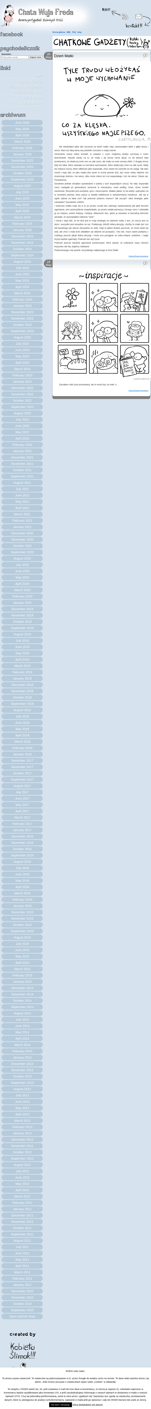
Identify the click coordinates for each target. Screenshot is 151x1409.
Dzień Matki (63, 56)
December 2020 (22, 533)
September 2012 (22, 1158)
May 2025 (22, 204)
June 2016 (22, 874)
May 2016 (22, 880)
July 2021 (22, 489)
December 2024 (22, 236)
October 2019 (22, 621)
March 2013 (22, 1120)
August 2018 (22, 710)
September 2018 (22, 703)
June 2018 (22, 722)
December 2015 (22, 912)
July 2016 (22, 868)
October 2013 (22, 1076)
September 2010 (22, 1310)
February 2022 (22, 444)
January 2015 (22, 981)
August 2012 (22, 1165)
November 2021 (22, 463)
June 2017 (22, 798)
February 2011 (22, 1278)
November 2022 (22, 394)
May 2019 (22, 653)
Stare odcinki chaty (22, 1316)
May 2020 (22, 577)
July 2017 (22, 792)
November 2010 (22, 1297)
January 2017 (22, 830)
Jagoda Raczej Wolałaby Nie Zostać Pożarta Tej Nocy (25, 86)
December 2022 (22, 388)
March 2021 (22, 514)
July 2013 (22, 1095)
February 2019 (22, 672)
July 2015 (22, 943)
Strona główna (58, 32)
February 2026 (22, 148)
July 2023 (22, 343)
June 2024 (22, 274)
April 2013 (22, 1114)
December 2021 (22, 457)
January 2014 (22, 1057)
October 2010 (22, 1303)
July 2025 (22, 192)
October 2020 (22, 546)
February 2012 (22, 1202)
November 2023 (22, 318)
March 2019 (22, 666)
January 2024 (22, 305)
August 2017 (22, 786)
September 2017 (22, 779)
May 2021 (22, 501)
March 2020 (22, 590)
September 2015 (22, 931)
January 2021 (22, 527)
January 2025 (22, 230)
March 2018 (22, 741)
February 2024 (22, 299)
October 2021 (22, 470)
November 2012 (22, 1146)
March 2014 (22, 1045)
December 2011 (22, 1215)
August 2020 (22, 558)
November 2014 (22, 994)
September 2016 (22, 855)
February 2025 (22, 223)
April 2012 (22, 1190)
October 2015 (22, 924)
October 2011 (22, 1228)
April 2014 (22, 1038)
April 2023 (22, 362)
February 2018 (22, 748)
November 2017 (22, 767)
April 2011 (22, 1266)
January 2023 (22, 381)
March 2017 (22, 817)
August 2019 (22, 634)
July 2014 (22, 1019)
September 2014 (22, 1007)
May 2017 (22, 804)
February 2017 (22, 823)
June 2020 (22, 571)
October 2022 (22, 400)
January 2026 (22, 154)
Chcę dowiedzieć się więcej (88, 1404)
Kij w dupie (33, 98)
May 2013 (22, 1108)
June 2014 (22, 1026)
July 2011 (22, 1247)
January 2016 (22, 906)
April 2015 (22, 962)
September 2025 (22, 179)
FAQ (74, 32)
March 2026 (22, 141)
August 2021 (22, 482)
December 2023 (22, 312)
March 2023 (22, 369)
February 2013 (22, 1127)
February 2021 (22, 520)
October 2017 (22, 773)
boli (39, 75)
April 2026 (22, 135)
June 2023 (22, 350)
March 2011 (22, 1272)
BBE (69, 32)
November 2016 (22, 842)
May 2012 (22, 1183)
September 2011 (22, 1234)
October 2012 (22, 1152)
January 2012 (22, 1209)
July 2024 (22, 268)
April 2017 (22, 811)
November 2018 (22, 691)
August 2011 (22, 1240)
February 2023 (22, 375)
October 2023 (22, 324)
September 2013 (22, 1082)
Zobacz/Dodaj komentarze (138, 256)
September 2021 (22, 476)
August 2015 (22, 937)
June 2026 (22, 122)
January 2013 (22, 1133)
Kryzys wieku (31, 103)
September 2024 (22, 255)
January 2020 (22, 602)
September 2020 (22, 552)
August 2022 (22, 413)
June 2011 (22, 1253)
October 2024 (22, 249)
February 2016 (22, 899)
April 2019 (22, 659)
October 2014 (22, 1000)
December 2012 (22, 1139)
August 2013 (22, 1089)
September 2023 (22, 331)
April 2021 (22, 508)
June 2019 (22, 647)
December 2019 (22, 609)
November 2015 (22, 918)
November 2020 (22, 539)
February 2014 (22, 1051)
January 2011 (22, 1285)
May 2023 (22, 356)
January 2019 (22, 678)
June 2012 (22, 1177)
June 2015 (22, 950)
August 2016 (22, 861)
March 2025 (22, 217)
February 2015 (22, 975)
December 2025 (22, 160)
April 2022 (22, 438)
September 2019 (22, 628)
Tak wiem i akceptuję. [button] (60, 1405)
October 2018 (22, 697)
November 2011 (22, 1221)
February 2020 (22, 596)
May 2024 (22, 280)
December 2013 (22, 1063)
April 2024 (22, 287)
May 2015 (22, 956)
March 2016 (22, 893)
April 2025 (22, 211)
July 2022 (22, 419)
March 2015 (22, 969)
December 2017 (22, 760)
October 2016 (22, 849)
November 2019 (22, 615)
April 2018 (22, 735)
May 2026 (22, 129)
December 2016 (22, 836)
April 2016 (22, 887)
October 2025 (22, 173)
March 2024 (22, 293)
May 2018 (22, 729)
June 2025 (22, 198)
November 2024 (22, 242)
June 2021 (22, 495)
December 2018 (22, 684)
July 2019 (22, 640)
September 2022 (22, 407)
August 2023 (22, 337)
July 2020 (22, 564)
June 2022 (22, 426)
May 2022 (22, 432)
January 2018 (22, 754)
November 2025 (22, 167)
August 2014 (22, 1013)
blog (79, 32)
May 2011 (22, 1259)
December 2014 (22, 988)
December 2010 (22, 1291)
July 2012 (22, 1171)
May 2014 (22, 1032)
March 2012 (22, 1196)
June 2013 (22, 1101)
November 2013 (22, 1070)
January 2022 (22, 451)
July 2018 (22, 716)
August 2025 (22, 185)
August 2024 (22, 261)
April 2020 (22, 583)
